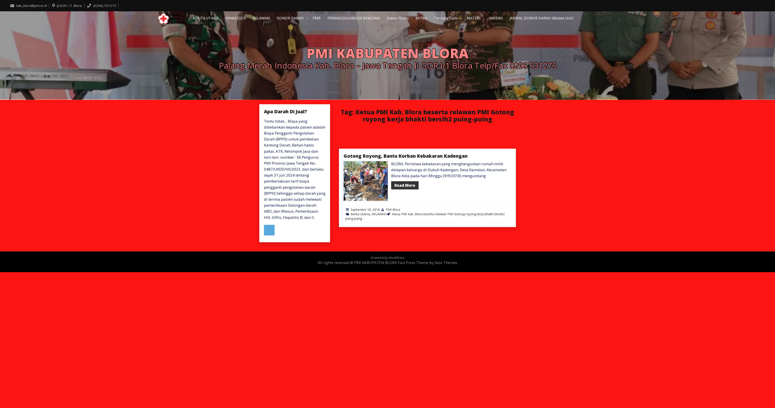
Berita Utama (360, 248)
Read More (404, 219)
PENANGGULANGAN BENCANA (353, 18)
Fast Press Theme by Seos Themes (427, 262)
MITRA (421, 18)
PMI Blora (393, 244)
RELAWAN (261, 18)
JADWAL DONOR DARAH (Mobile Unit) (541, 18)
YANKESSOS (236, 18)
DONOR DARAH (290, 18)
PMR (317, 18)
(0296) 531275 (101, 5)
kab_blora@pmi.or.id (28, 5)
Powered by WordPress (387, 258)
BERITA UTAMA (206, 18)
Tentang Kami (446, 18)
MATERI (473, 18)
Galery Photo (398, 18)
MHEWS (496, 18)
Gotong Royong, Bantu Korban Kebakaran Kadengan (405, 190)
